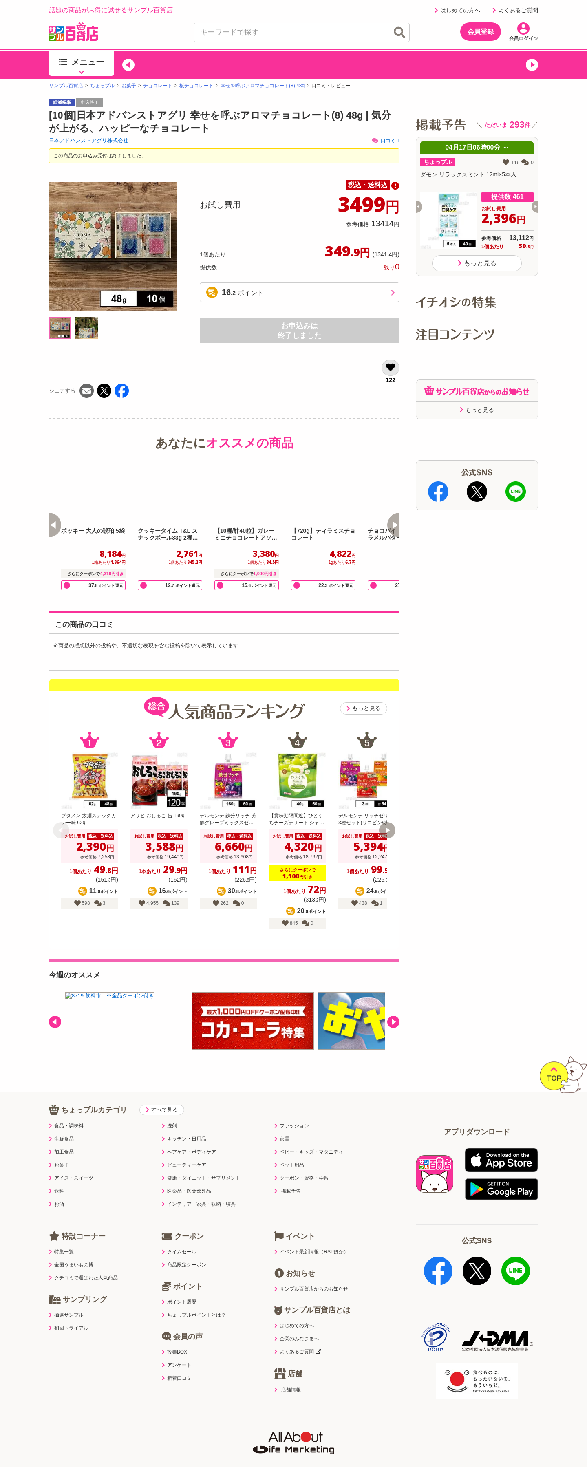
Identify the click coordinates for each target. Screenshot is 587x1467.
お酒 (56, 1187)
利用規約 (93, 1428)
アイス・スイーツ (71, 1161)
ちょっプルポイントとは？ (194, 1298)
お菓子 (128, 85)
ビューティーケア (184, 1148)
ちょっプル (102, 85)
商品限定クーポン (184, 1248)
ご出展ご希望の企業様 (476, 1428)
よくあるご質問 (515, 10)
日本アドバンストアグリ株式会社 (88, 140)
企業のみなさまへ (296, 1321)
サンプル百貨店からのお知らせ (311, 1272)
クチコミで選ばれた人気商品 (83, 1261)
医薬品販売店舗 (373, 1428)
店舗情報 (287, 1372)
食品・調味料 (66, 1109)
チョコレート (157, 85)
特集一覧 (61, 1235)
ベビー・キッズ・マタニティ (308, 1135)
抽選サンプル (66, 1298)
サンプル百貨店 (66, 85)
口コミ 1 (385, 140)
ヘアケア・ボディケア (189, 1135)
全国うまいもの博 (71, 1248)
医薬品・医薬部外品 (186, 1174)
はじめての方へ (457, 10)
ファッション (291, 1109)
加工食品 (61, 1135)
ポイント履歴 (179, 1285)
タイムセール (179, 1235)
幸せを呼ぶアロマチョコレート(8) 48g (263, 85)
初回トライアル (68, 1311)
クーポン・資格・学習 (301, 1161)
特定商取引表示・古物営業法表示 (293, 1428)
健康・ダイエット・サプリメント (201, 1161)
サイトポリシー (214, 1428)
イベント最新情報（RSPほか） (311, 1235)
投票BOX (174, 1335)
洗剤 (169, 1109)
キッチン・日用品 (184, 1122)
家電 (281, 1122)
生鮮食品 (61, 1122)
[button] (128, 65)
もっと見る (363, 708)
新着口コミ (177, 1361)
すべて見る (162, 1093)
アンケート (177, 1348)
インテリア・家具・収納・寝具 (199, 1187)
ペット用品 (289, 1148)
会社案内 (420, 1428)
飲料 (56, 1174)
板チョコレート (196, 85)
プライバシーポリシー (149, 1428)
